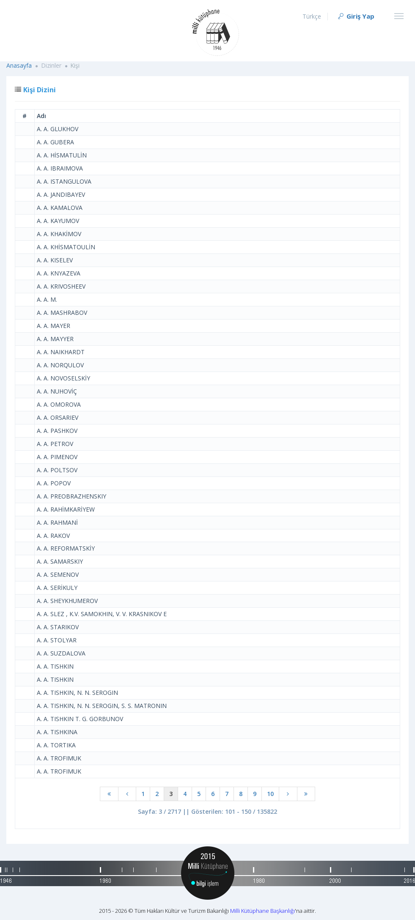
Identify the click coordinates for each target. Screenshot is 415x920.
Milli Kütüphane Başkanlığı (262, 910)
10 (270, 794)
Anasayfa (19, 65)
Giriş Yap (355, 16)
